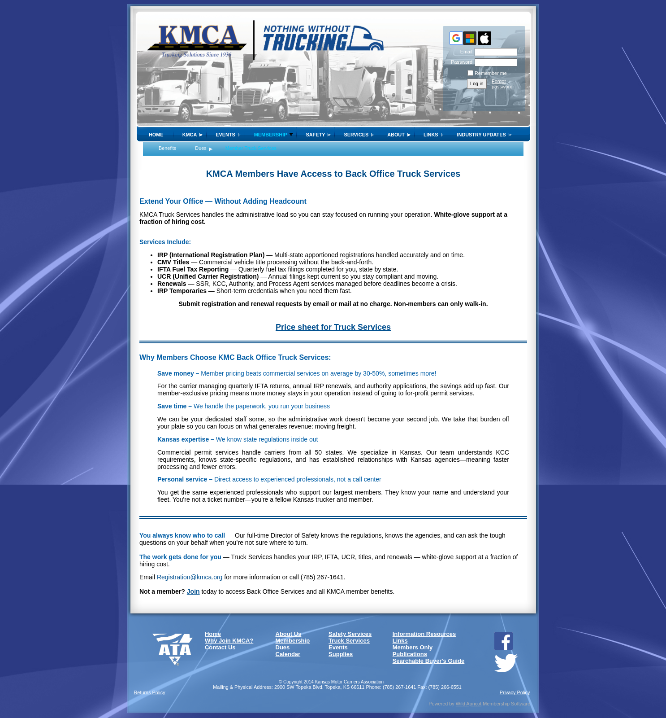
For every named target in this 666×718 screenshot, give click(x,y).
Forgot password (502, 84)
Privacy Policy (515, 692)
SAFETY (315, 134)
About (396, 134)
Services (356, 134)
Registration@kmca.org (190, 577)
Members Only (413, 647)
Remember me (491, 73)
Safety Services (350, 633)
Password (460, 62)
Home (156, 134)
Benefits (167, 148)
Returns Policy (149, 692)
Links (431, 134)
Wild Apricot (468, 703)
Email (464, 51)
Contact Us (220, 647)
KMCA (189, 134)
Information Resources (424, 633)
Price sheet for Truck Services (333, 327)
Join (193, 591)
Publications (410, 654)
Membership (270, 134)
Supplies (341, 654)
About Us (289, 633)
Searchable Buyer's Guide (429, 660)
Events (225, 134)
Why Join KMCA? (229, 640)
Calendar (288, 654)
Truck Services (349, 640)
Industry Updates (481, 134)
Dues (200, 148)
